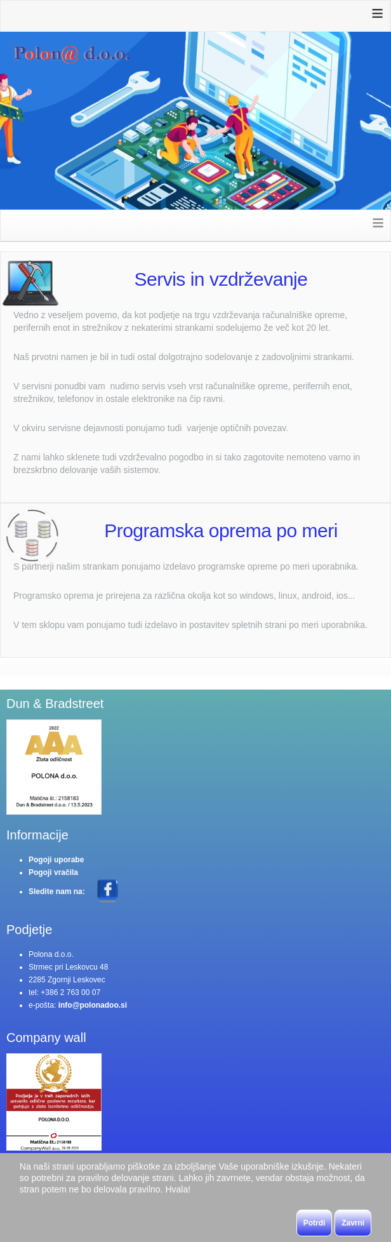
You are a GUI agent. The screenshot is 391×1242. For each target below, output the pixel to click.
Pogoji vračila (53, 872)
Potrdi (314, 1223)
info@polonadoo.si (92, 1005)
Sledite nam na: (58, 891)
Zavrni (352, 1223)
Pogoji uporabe (56, 859)
